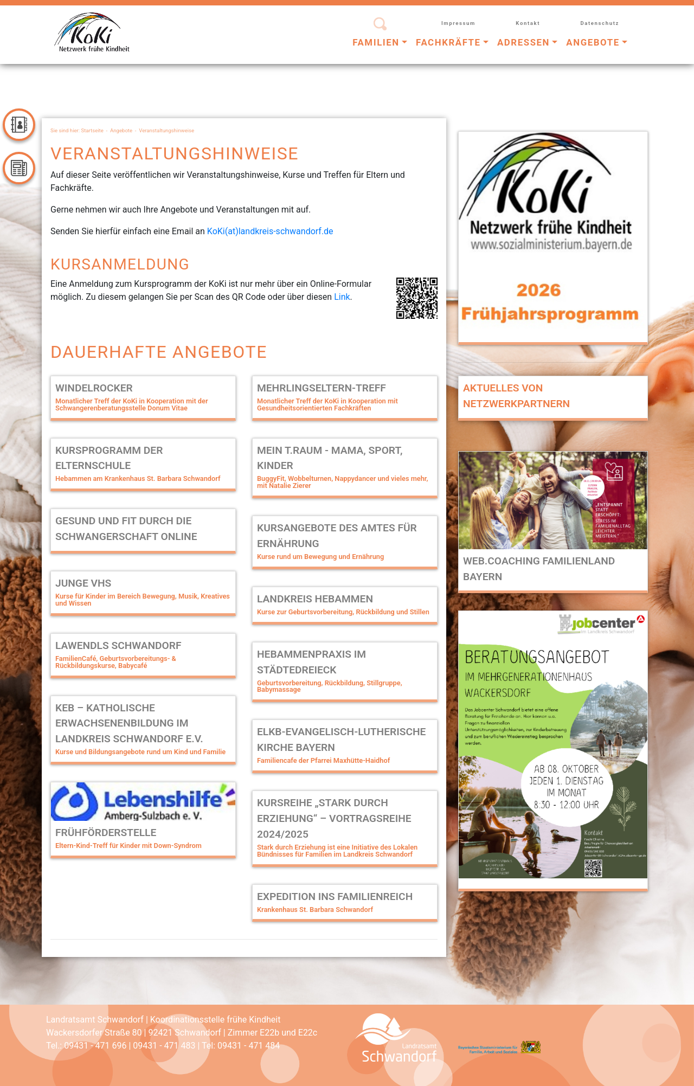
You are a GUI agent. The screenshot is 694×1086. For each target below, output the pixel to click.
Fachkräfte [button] (448, 42)
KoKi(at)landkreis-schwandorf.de (270, 231)
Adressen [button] (523, 42)
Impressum (458, 23)
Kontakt (528, 23)
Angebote (121, 130)
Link (342, 297)
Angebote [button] (592, 42)
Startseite (92, 130)
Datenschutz (599, 23)
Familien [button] (376, 42)
